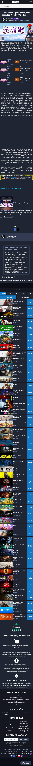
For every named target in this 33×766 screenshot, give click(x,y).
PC (9, 721)
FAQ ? (16, 704)
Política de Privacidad (20, 749)
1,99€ (26, 71)
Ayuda (25, 763)
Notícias (16, 18)
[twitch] (31, 754)
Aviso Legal (8, 749)
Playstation (9, 727)
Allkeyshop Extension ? (16, 706)
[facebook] (14, 229)
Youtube (27, 713)
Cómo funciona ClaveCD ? (16, 697)
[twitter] (18, 229)
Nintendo (9, 730)
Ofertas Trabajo (17, 751)
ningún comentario (23, 20)
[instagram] (21, 756)
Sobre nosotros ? (16, 696)
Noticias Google (21, 273)
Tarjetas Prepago (24, 725)
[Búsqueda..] (16, 6)
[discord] (11, 756)
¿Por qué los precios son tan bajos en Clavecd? (16, 699)
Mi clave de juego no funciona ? (17, 701)
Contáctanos (6, 751)
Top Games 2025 (24, 730)
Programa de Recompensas (24, 722)
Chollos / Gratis (23, 727)
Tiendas (5, 714)
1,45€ (26, 63)
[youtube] (19, 756)
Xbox (9, 724)
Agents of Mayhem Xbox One (10, 79)
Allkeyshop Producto (24, 732)
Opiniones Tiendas (23, 728)
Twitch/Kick (5, 713)
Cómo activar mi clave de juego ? (16, 702)
